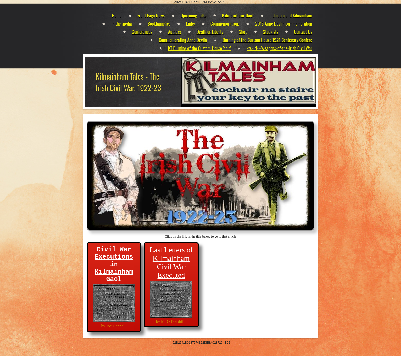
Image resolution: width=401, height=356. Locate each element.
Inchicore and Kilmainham (290, 15)
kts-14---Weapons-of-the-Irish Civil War (279, 48)
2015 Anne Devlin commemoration (283, 23)
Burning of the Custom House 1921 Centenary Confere (267, 40)
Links (190, 23)
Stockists (270, 31)
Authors (174, 31)
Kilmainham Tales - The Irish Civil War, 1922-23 (128, 81)
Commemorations (225, 23)
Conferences (142, 31)
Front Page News (151, 15)
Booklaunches (159, 23)
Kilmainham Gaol (238, 15)
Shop (243, 31)
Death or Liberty (210, 31)
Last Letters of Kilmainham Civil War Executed (171, 262)
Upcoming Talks (193, 15)
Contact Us (303, 31)
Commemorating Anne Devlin (183, 40)
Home (117, 15)
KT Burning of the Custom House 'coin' (199, 48)
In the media (121, 23)
